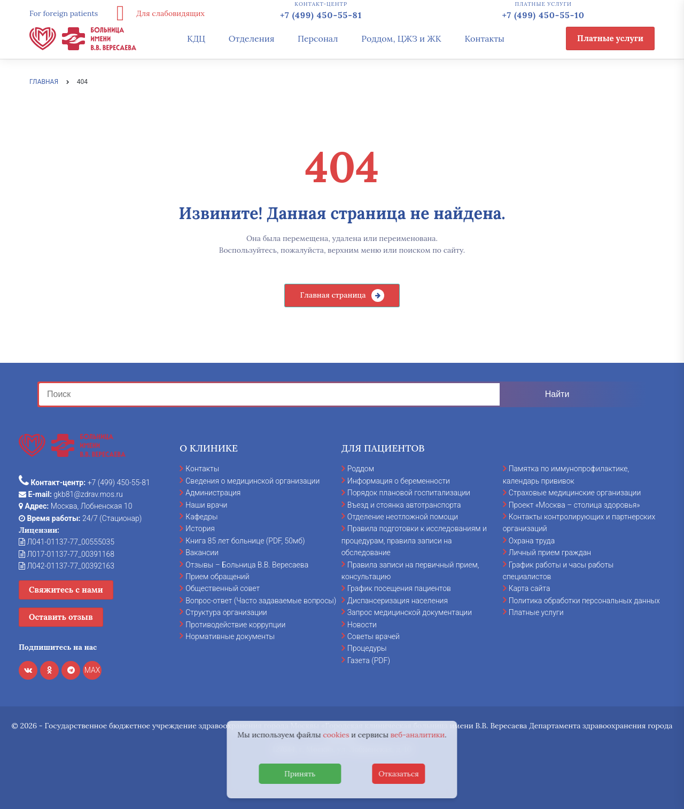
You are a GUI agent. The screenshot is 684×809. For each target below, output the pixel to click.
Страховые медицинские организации (575, 492)
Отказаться (398, 774)
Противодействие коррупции (235, 624)
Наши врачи (206, 505)
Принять (299, 774)
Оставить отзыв (61, 617)
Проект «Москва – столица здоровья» (574, 505)
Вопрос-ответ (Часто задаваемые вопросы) (260, 600)
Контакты (484, 38)
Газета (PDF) (368, 660)
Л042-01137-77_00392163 (66, 566)
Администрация (212, 492)
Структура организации (226, 612)
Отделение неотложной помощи (402, 516)
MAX (92, 670)
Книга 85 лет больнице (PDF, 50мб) (245, 540)
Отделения (252, 38)
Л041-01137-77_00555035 (66, 542)
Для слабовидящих (156, 13)
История (200, 528)
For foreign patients (63, 13)
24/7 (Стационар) (80, 518)
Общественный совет (222, 588)
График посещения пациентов (399, 588)
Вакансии (202, 552)
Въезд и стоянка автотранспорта (404, 505)
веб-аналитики (418, 735)
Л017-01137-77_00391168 (66, 554)
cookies (336, 735)
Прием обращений (217, 576)
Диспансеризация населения (397, 600)
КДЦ (196, 38)
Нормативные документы (230, 636)
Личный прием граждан (550, 552)
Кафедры (201, 516)
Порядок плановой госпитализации (408, 492)
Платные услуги (610, 38)
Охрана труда (532, 540)
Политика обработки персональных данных (584, 600)
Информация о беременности (398, 481)
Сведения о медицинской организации (252, 481)
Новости (362, 624)
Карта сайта (529, 588)
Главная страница (333, 295)
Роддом (360, 468)
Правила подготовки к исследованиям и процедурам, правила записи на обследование (414, 540)
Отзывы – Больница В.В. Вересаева (246, 565)
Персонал (318, 38)
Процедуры (367, 648)
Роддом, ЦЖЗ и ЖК (401, 38)
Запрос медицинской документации (409, 612)
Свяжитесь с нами (66, 590)
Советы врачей (373, 636)
